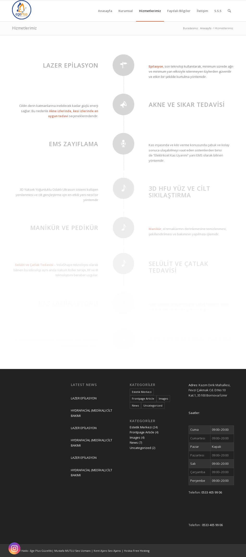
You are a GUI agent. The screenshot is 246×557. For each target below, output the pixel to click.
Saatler (194, 413)
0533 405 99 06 (211, 492)
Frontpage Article (142, 432)
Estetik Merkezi (141, 427)
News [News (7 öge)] (135, 405)
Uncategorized (140, 448)
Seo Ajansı (115, 550)
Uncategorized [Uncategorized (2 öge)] (152, 405)
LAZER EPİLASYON (84, 398)
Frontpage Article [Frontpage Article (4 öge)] (143, 398)
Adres (193, 385)
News (134, 442)
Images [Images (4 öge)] (163, 398)
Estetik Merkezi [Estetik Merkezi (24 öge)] (142, 392)
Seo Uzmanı (83, 550)
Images (135, 437)
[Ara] (229, 10)
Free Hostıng (141, 550)
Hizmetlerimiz (24, 28)
